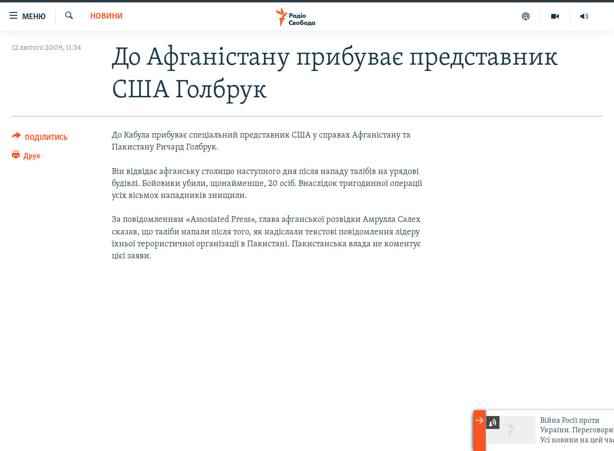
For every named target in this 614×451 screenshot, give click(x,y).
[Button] (40, 139)
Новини (106, 16)
